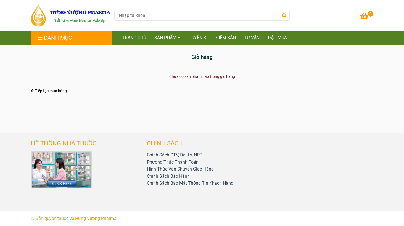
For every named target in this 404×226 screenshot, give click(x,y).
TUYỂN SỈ (198, 37)
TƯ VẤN (252, 37)
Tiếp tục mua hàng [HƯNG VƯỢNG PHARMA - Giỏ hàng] (49, 91)
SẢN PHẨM (167, 37)
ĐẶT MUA (277, 37)
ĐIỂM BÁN (226, 37)
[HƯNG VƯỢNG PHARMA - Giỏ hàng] (70, 15)
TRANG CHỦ (134, 37)
